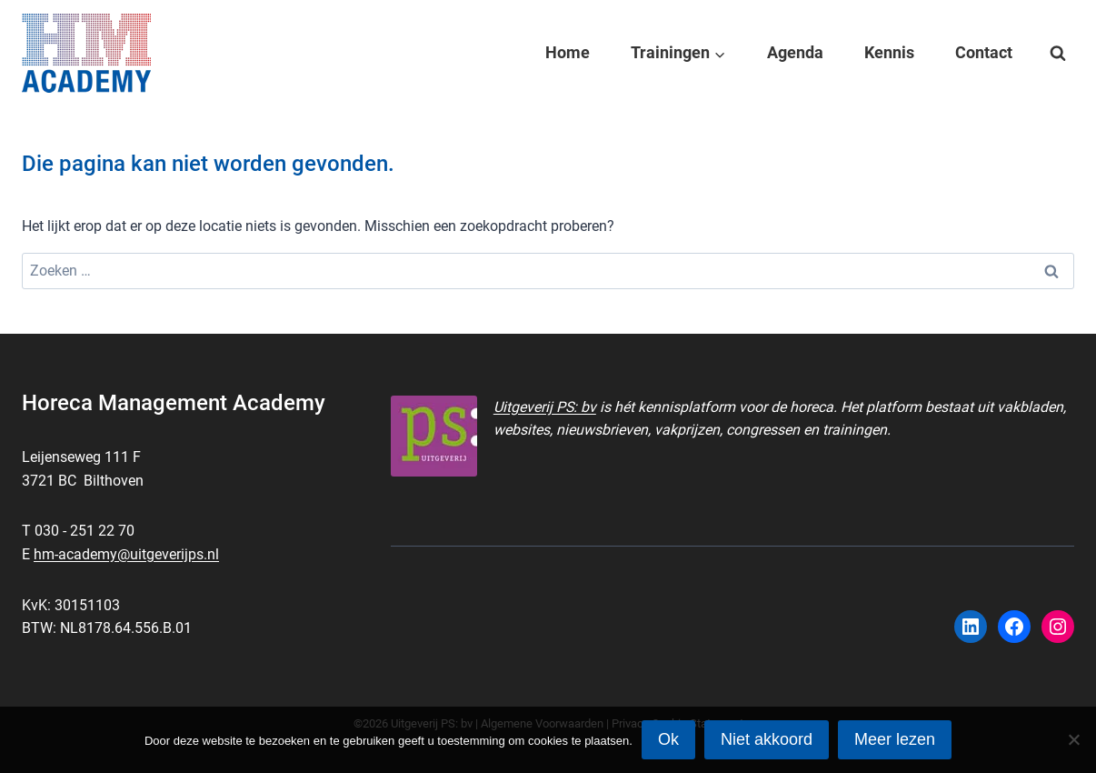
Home (567, 52)
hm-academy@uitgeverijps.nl (126, 554)
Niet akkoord (766, 739)
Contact (983, 52)
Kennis (889, 52)
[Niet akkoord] (1073, 739)
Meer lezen (894, 739)
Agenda (795, 52)
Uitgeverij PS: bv (544, 407)
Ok (668, 739)
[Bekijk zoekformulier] (1057, 53)
